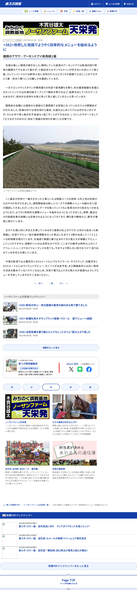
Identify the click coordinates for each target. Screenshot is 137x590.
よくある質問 (10, 575)
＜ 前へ (38, 283)
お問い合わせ (76, 570)
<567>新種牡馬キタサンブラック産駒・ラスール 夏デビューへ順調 (53, 318)
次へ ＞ (63, 283)
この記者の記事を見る (29, 368)
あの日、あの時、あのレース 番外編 (19, 481)
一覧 (51, 283)
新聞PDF (111, 35)
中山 (116, 104)
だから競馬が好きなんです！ (66, 434)
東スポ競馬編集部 (27, 363)
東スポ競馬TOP (13, 518)
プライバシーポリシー (15, 570)
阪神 (128, 104)
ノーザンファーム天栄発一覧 (36, 518)
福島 (116, 110)
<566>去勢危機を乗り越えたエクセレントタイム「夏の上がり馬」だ (52, 332)
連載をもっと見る (51, 347)
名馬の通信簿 (60, 481)
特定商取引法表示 (40, 570)
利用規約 (59, 570)
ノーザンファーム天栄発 (13, 434)
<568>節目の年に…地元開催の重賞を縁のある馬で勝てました (51, 305)
